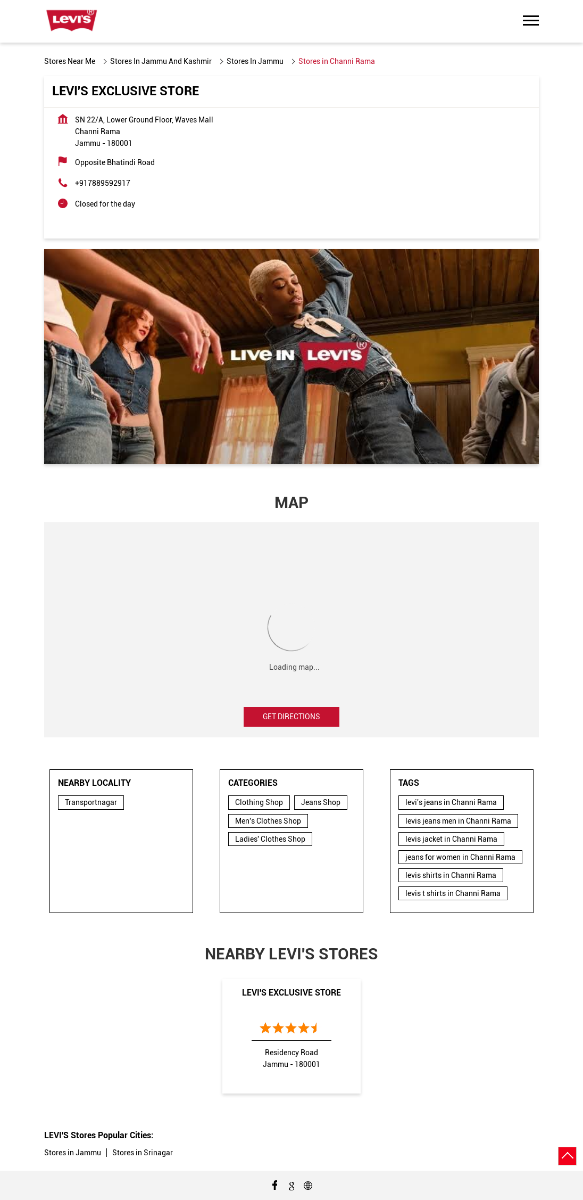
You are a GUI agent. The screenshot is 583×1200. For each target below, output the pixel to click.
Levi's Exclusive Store (291, 993)
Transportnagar (91, 802)
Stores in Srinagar (142, 1152)
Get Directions (291, 716)
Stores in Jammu (72, 1152)
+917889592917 (102, 183)
